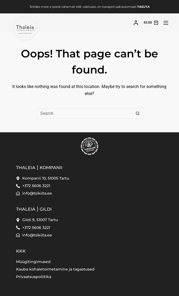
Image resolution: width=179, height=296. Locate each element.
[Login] (135, 22)
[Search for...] (84, 113)
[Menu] (165, 22)
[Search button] (137, 113)
